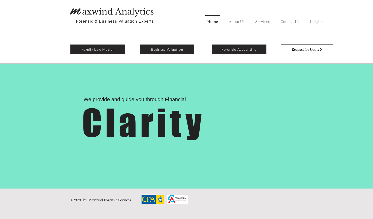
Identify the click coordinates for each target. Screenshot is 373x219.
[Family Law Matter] (97, 49)
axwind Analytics (119, 11)
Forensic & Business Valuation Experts (115, 21)
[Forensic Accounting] (239, 49)
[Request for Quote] (307, 49)
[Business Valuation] (167, 49)
